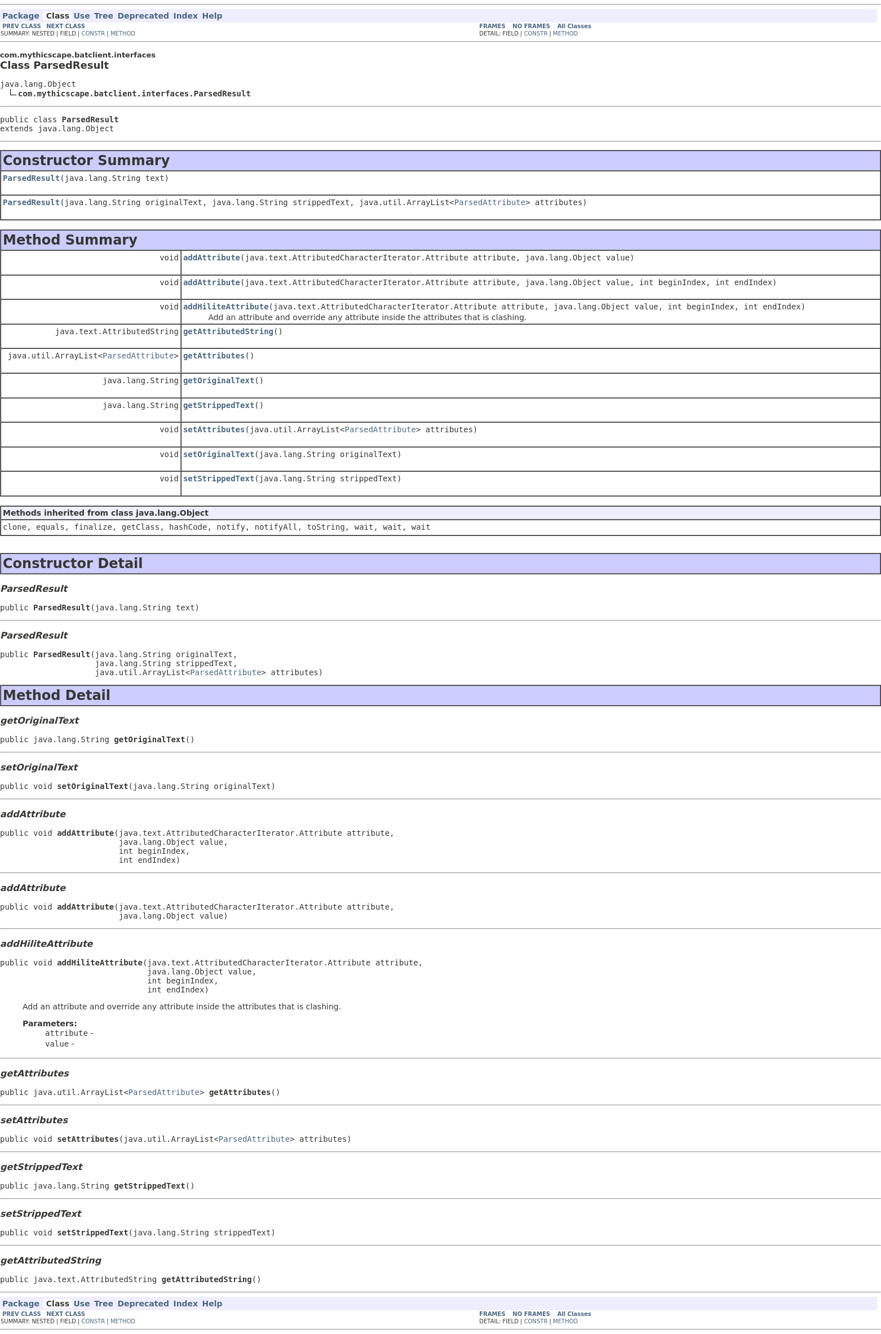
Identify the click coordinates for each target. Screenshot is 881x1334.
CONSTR (93, 33)
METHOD (122, 33)
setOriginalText (218, 454)
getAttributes (214, 355)
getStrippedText (218, 405)
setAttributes (214, 429)
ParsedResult (31, 178)
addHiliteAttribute (226, 306)
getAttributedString (228, 331)
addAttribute (211, 257)
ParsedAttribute (489, 202)
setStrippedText (218, 478)
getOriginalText (218, 380)
